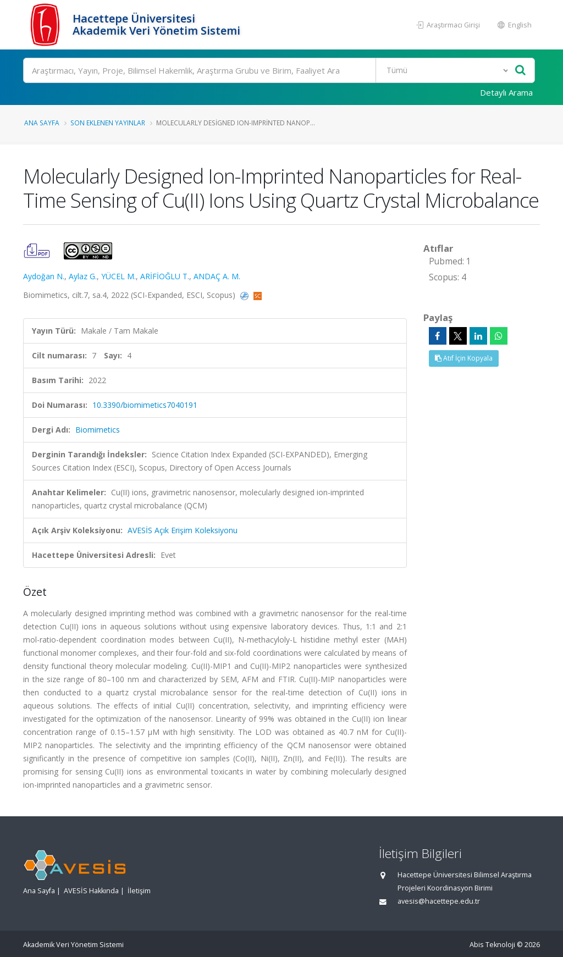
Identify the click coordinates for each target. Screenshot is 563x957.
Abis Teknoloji (492, 944)
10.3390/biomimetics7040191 (144, 405)
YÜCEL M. (118, 276)
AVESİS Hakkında (91, 890)
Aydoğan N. (43, 276)
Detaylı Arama (506, 92)
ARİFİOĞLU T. (164, 276)
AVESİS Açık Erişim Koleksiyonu (183, 530)
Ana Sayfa (41, 122)
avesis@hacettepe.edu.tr (439, 901)
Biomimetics (97, 429)
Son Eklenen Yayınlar (107, 122)
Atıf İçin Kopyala (464, 358)
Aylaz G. (83, 276)
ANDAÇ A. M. (217, 276)
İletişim (139, 890)
